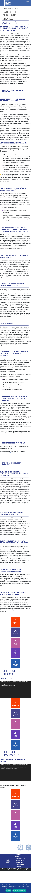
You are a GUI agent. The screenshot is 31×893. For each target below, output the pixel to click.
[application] (15, 689)
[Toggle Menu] (27, 1)
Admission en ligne (15, 663)
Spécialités (15, 632)
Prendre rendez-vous (15, 622)
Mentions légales (18, 855)
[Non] (29, 888)
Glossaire (18, 866)
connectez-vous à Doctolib (7, 453)
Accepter (8, 890)
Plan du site (19, 862)
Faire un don (15, 653)
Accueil (5, 8)
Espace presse (20, 860)
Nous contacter (20, 858)
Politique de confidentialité (19, 890)
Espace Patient (15, 642)
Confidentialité (20, 864)
